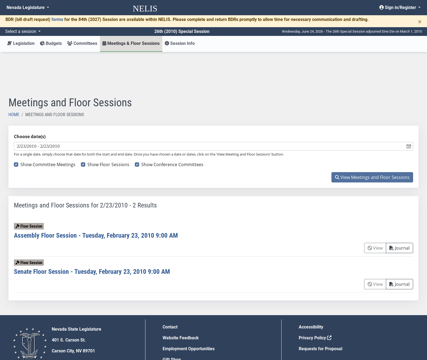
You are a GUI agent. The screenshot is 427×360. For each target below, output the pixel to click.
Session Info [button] (180, 43)
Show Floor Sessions (108, 125)
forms (57, 19)
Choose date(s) (29, 97)
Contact (170, 287)
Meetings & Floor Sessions (131, 43)
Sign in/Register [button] (398, 7)
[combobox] (209, 106)
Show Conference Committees (172, 125)
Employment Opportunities (189, 308)
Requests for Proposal (320, 308)
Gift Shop (172, 319)
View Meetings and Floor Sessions (372, 137)
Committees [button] (82, 43)
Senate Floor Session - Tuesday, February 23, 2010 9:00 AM (92, 231)
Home (13, 74)
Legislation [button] (21, 43)
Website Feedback (181, 297)
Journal (399, 208)
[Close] (420, 21)
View (375, 208)
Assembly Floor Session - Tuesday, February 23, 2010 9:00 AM (96, 195)
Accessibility (311, 287)
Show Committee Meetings (47, 125)
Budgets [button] (51, 43)
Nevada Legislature (26, 7)
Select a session (21, 31)
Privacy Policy (315, 297)
